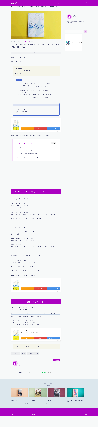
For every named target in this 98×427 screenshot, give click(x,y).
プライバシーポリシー (23, 414)
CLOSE (53, 143)
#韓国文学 (36, 353)
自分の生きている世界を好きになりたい (30, 153)
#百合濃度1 (30, 353)
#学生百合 (23, 353)
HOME (12, 410)
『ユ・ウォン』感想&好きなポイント (29, 157)
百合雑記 (80, 3)
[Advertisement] (36, 174)
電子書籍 (72, 3)
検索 (85, 31)
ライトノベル (48, 3)
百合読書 (15, 3)
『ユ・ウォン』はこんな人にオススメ (29, 148)
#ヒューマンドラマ (16, 353)
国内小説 (57, 3)
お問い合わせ (13, 414)
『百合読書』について (34, 414)
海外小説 (65, 3)
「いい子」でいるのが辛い (27, 150)
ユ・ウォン (24, 121)
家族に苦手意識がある (26, 152)
